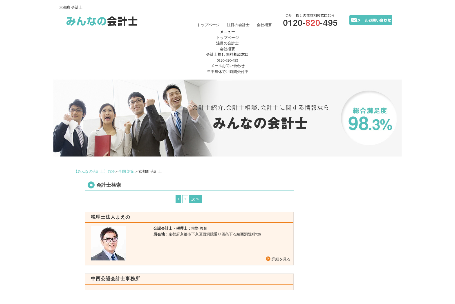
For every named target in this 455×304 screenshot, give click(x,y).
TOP (94, 171)
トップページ (208, 25)
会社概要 (264, 25)
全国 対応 (126, 171)
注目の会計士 (238, 25)
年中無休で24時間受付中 (227, 68)
